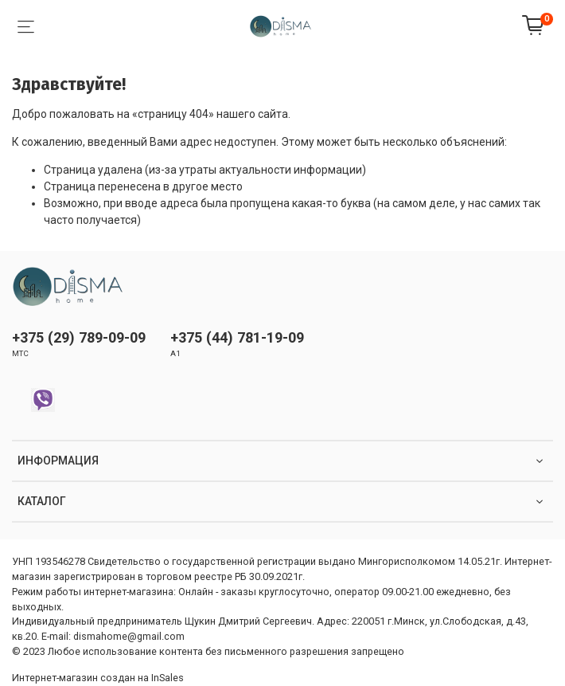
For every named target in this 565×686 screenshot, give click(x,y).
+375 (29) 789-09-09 (79, 337)
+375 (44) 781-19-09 (237, 337)
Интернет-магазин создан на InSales (98, 678)
